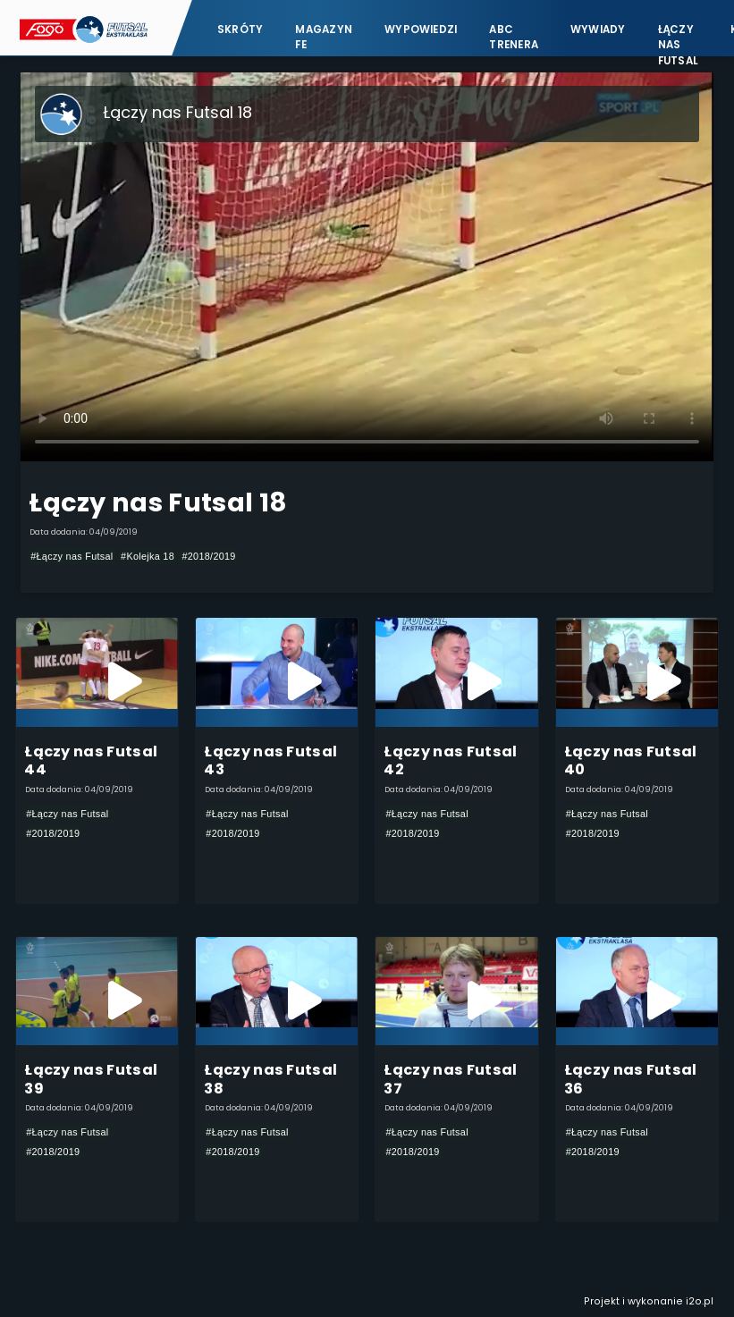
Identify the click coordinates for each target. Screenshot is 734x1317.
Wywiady (598, 28)
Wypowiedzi (420, 28)
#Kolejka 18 (147, 556)
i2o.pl (699, 1301)
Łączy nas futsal (678, 36)
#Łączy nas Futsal (71, 556)
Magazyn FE (323, 36)
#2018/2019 (208, 556)
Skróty (240, 28)
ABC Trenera (513, 36)
